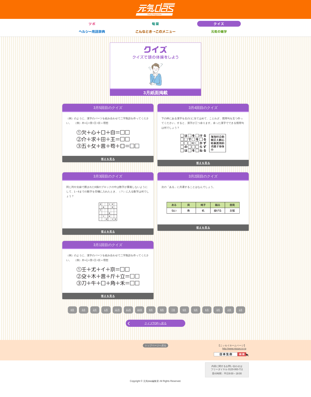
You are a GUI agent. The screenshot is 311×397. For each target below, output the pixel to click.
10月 (139, 310)
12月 (115, 310)
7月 (175, 310)
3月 (80, 310)
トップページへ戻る (155, 355)
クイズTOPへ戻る (155, 333)
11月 (127, 310)
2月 (92, 310)
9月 (151, 310)
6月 (187, 310)
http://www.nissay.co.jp (234, 358)
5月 (199, 310)
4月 (68, 310)
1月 (104, 310)
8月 (163, 310)
